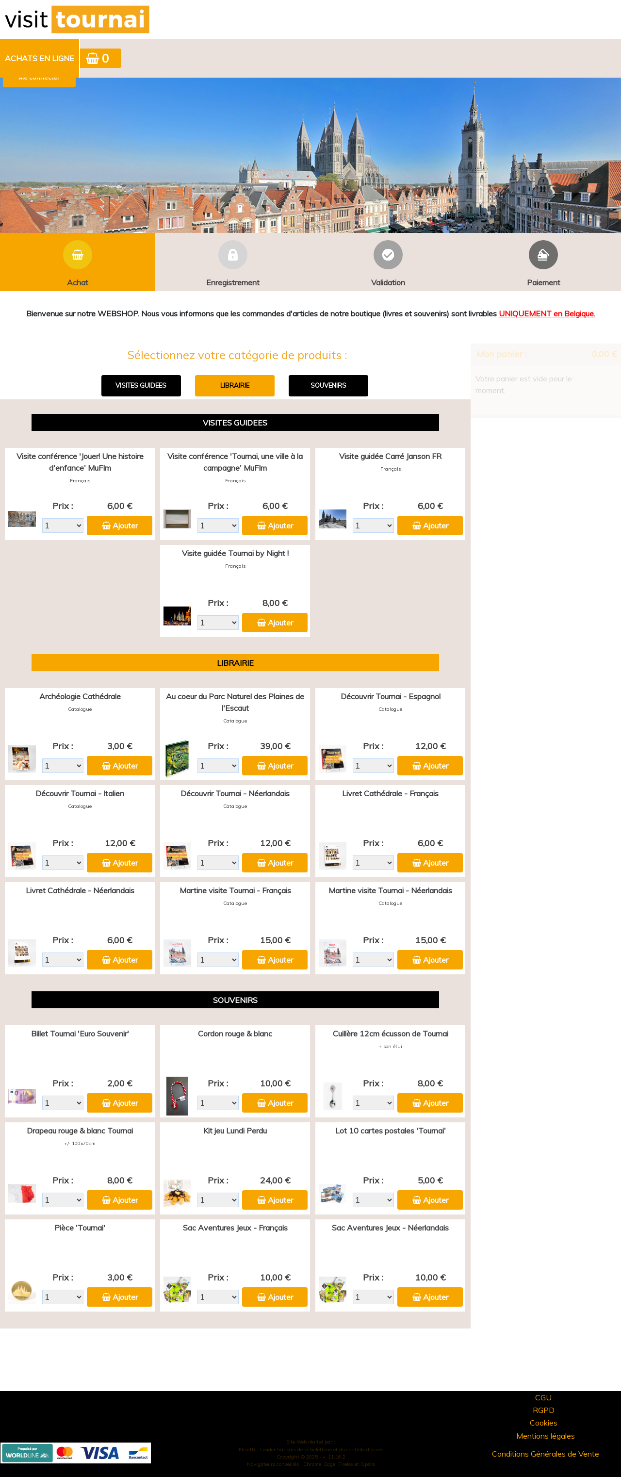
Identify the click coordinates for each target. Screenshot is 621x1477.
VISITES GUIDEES (140, 385)
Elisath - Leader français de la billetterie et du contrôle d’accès (311, 1449)
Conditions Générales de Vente (545, 1454)
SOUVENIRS (328, 385)
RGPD (544, 1410)
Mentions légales (545, 1436)
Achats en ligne (39, 58)
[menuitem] (40, 58)
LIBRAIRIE (234, 385)
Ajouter (125, 525)
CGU (543, 1397)
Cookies (543, 1423)
